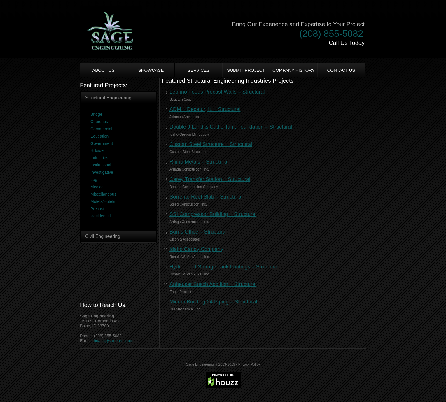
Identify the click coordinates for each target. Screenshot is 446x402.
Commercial (101, 129)
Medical (97, 187)
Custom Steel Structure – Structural (210, 144)
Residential (100, 216)
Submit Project (246, 70)
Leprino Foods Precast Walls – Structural (217, 92)
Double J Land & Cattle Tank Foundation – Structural (230, 127)
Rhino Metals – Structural (198, 162)
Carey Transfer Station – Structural (209, 179)
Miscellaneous (103, 194)
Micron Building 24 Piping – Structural (213, 302)
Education (99, 136)
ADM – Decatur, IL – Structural (204, 109)
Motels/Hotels (102, 201)
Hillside (97, 150)
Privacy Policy (249, 364)
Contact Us (341, 70)
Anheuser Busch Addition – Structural (212, 284)
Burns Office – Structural (198, 232)
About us (103, 70)
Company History (293, 70)
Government (101, 143)
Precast (97, 208)
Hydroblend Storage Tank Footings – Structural (224, 267)
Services (199, 70)
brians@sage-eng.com (114, 340)
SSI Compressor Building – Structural (212, 214)
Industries (99, 157)
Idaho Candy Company (196, 249)
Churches (99, 121)
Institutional (100, 165)
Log (93, 179)
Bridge (96, 114)
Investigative (101, 172)
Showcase (151, 70)
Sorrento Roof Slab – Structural (205, 197)
